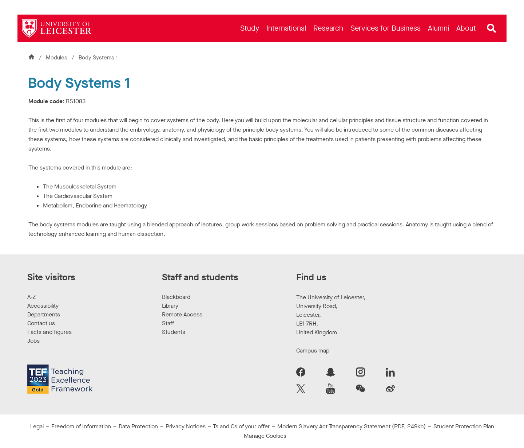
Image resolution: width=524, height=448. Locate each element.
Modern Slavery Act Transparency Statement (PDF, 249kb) (351, 426)
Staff (168, 323)
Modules (57, 57)
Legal (37, 426)
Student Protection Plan (463, 426)
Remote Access (182, 314)
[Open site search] (491, 28)
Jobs (33, 340)
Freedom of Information (81, 426)
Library (170, 305)
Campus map (312, 350)
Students (173, 332)
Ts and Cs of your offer (241, 426)
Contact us (41, 323)
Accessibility (43, 305)
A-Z (31, 297)
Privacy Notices (186, 426)
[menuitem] (250, 28)
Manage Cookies (265, 436)
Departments (43, 314)
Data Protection (138, 426)
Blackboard (176, 297)
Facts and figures (49, 332)
